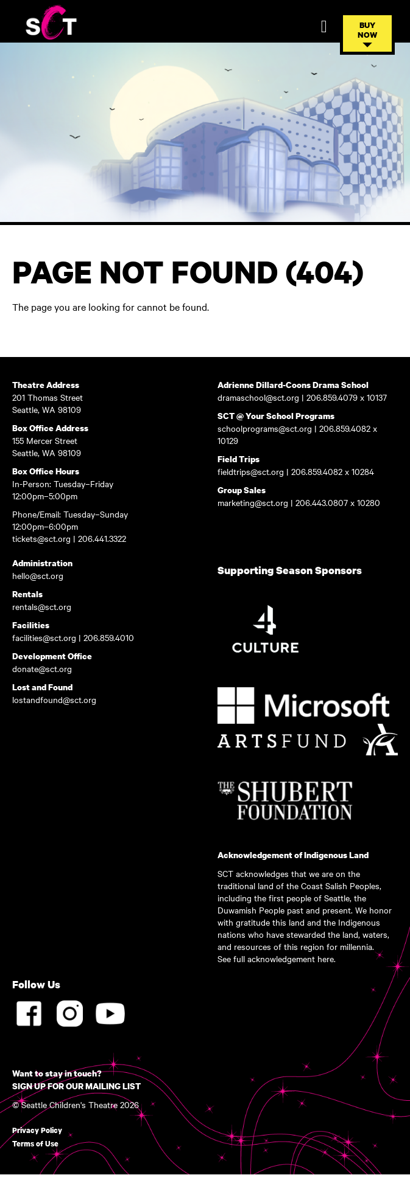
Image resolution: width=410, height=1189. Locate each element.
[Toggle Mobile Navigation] (324, 27)
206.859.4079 (333, 397)
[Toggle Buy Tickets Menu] (367, 33)
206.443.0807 (321, 502)
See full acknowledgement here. (276, 958)
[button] (367, 45)
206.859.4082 (346, 428)
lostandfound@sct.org (54, 699)
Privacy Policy (37, 1130)
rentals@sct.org (41, 606)
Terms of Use (35, 1144)
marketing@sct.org (252, 502)
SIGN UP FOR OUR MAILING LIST (76, 1086)
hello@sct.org (37, 575)
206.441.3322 (103, 538)
